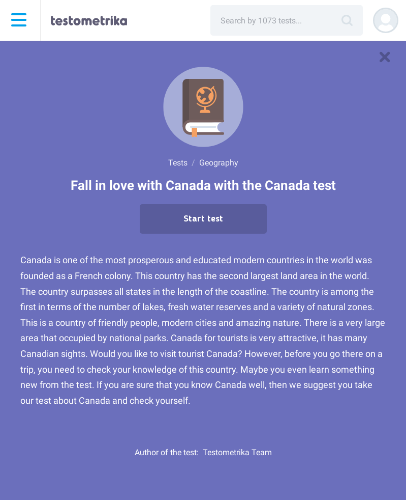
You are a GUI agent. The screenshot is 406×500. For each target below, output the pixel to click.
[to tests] (384, 57)
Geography (218, 163)
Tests (178, 163)
